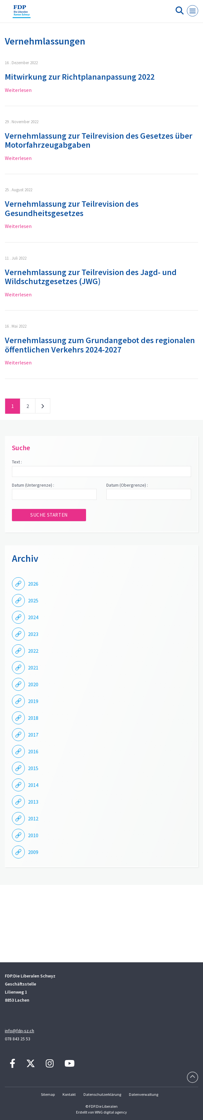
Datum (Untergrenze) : (33, 485)
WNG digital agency (111, 1112)
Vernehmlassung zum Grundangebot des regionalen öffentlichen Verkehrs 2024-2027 (100, 345)
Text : (17, 462)
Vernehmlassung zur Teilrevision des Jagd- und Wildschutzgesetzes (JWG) (91, 277)
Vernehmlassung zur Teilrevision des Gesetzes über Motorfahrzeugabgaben (98, 140)
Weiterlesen (18, 90)
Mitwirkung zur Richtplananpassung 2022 (80, 76)
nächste (42, 407)
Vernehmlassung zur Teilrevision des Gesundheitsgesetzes (72, 208)
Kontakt (69, 1094)
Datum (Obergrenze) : (127, 485)
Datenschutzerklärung (102, 1094)
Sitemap (48, 1094)
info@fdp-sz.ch (19, 1031)
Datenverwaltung (143, 1094)
